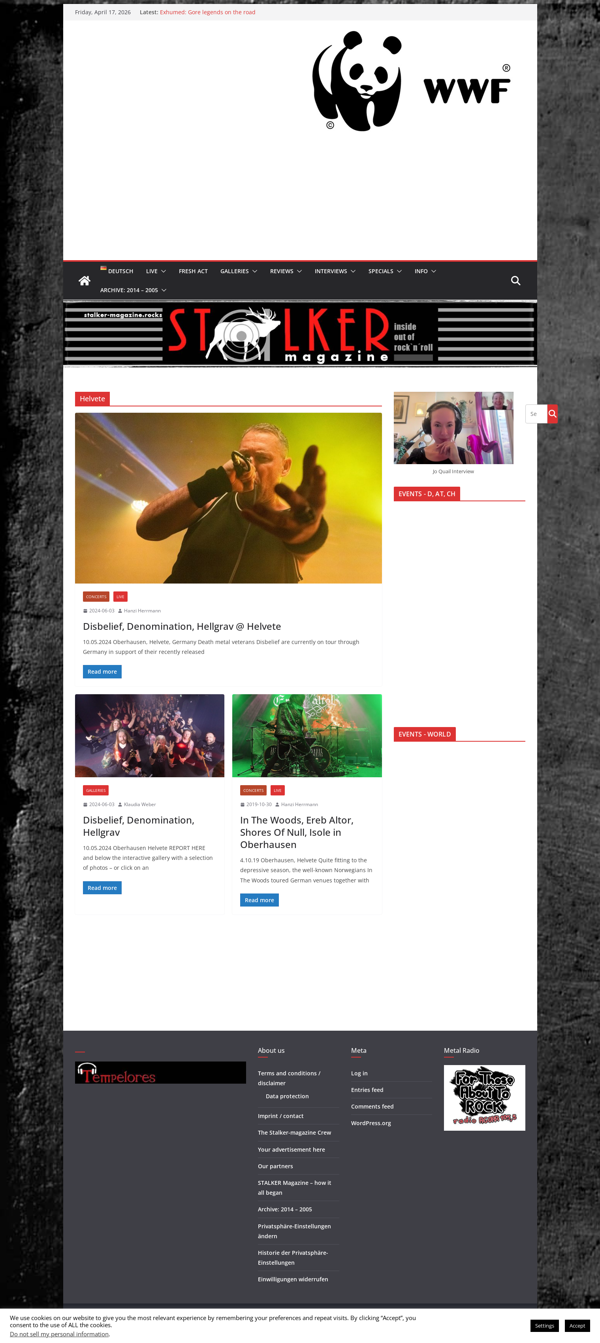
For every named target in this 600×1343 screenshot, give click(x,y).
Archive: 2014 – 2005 (129, 290)
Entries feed (367, 1090)
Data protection (287, 1096)
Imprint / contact (281, 1116)
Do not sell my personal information (59, 1334)
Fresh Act (193, 271)
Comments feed (372, 1106)
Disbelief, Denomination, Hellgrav (138, 826)
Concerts (96, 596)
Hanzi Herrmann (142, 610)
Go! (552, 413)
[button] (162, 271)
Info (421, 271)
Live (152, 271)
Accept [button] (577, 1325)
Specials (381, 271)
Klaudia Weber (140, 804)
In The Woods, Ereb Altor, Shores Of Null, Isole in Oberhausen (297, 832)
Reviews (281, 271)
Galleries (234, 271)
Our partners (275, 1166)
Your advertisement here (291, 1149)
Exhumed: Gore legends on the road (208, 12)
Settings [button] (544, 1325)
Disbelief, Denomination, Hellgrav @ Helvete (182, 626)
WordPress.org (371, 1123)
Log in (359, 1073)
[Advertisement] (300, 200)
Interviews (331, 271)
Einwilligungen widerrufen (293, 1279)
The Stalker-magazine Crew (294, 1132)
